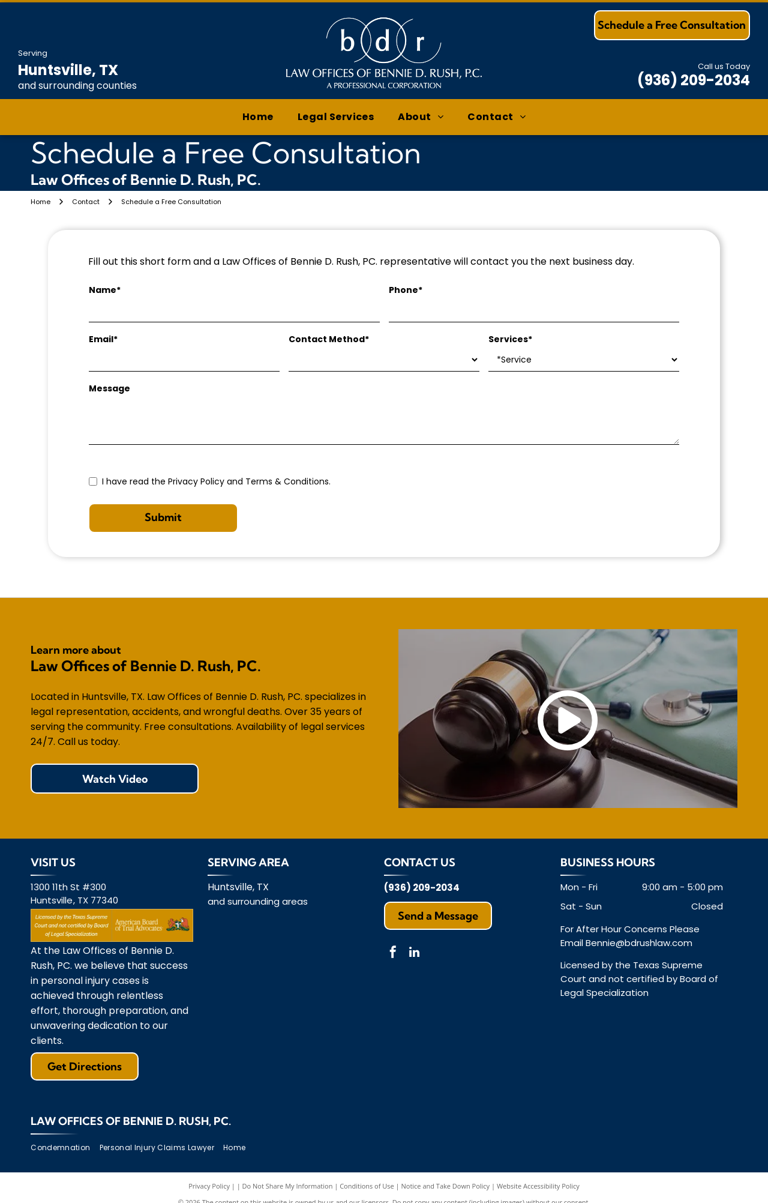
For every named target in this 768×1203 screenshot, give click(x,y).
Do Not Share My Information (287, 1185)
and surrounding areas (258, 901)
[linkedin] (414, 953)
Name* (105, 290)
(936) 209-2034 (693, 80)
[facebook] (393, 953)
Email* (103, 339)
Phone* (405, 290)
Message (109, 388)
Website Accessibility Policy (538, 1185)
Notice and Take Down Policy (445, 1185)
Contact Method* (329, 339)
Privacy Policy (209, 1185)
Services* (510, 339)
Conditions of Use (367, 1185)
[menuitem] (258, 117)
